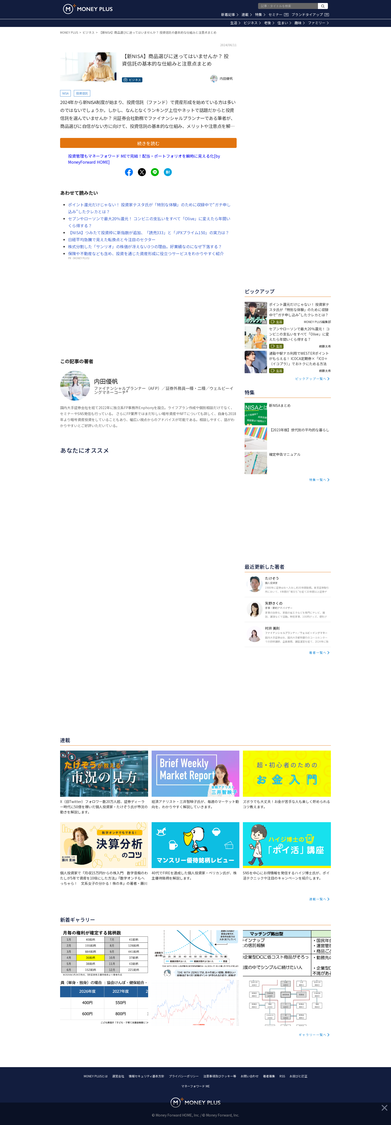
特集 (260, 14)
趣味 (299, 22)
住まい (284, 22)
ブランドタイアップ (310, 14)
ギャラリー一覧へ (313, 1034)
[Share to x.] (142, 172)
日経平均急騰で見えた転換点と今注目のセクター (112, 239)
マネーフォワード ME (195, 1086)
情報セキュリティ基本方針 (146, 1076)
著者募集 (269, 1076)
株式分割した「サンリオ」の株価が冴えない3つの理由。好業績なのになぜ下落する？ (145, 246)
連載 (247, 14)
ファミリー (318, 22)
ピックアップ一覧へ (311, 378)
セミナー (279, 14)
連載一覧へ (318, 899)
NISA (65, 93)
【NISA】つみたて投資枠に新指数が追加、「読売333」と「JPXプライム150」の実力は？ (148, 232)
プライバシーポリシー (184, 1076)
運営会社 (118, 1076)
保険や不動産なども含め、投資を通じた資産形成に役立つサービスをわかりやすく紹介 (146, 253)
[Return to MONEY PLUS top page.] (87, 9)
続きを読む (148, 143)
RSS (282, 1076)
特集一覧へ (318, 479)
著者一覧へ (318, 652)
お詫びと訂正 (298, 1076)
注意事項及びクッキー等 (219, 1076)
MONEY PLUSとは (96, 1076)
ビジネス (252, 22)
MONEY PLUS (69, 32)
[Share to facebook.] (129, 172)
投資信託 (82, 93)
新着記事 (229, 14)
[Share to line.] (155, 172)
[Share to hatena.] (168, 172)
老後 (269, 22)
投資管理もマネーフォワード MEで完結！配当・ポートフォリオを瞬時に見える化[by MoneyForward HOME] (144, 159)
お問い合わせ (250, 1076)
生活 (235, 22)
